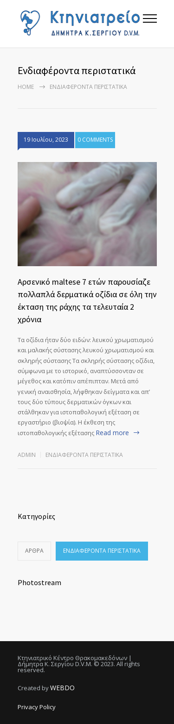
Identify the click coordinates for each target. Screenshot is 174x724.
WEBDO (62, 687)
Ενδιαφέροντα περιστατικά (84, 455)
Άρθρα (34, 551)
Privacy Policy (37, 707)
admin (27, 455)
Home (26, 87)
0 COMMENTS (95, 141)
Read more (112, 432)
